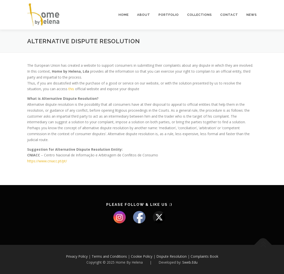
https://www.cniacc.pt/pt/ (47, 161)
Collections (199, 15)
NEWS (251, 15)
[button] (273, 7)
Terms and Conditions (109, 256)
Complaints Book (204, 256)
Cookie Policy (141, 256)
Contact (229, 15)
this (71, 88)
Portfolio (169, 15)
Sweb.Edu (190, 262)
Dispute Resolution (171, 256)
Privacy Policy (77, 256)
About (143, 15)
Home (124, 15)
